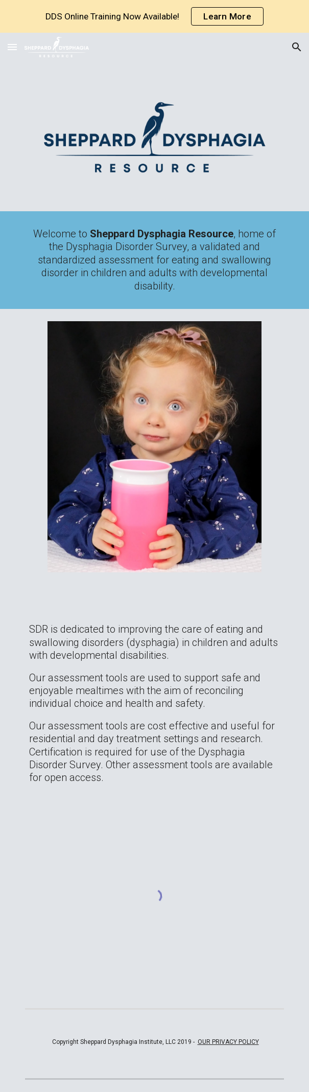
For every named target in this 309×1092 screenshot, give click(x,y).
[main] (154, 260)
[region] (154, 16)
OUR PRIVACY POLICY (228, 1041)
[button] (12, 47)
